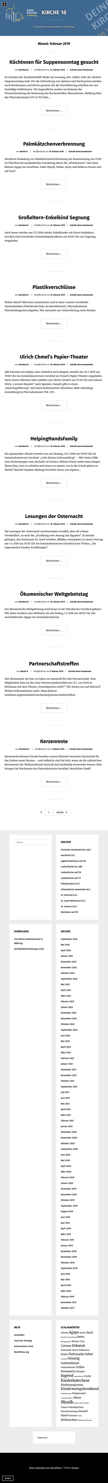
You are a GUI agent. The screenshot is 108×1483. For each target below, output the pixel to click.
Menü (8, 1478)
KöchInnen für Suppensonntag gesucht (54, 62)
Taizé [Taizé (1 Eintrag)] (80, 1416)
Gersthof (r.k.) (68, 855)
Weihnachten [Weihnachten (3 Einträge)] (69, 1419)
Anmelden (19, 1335)
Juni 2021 (65, 1098)
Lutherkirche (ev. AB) (71, 866)
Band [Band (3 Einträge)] (89, 1332)
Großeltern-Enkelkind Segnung (53, 217)
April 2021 (66, 1109)
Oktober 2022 (68, 1024)
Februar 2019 (67, 1239)
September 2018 (69, 1268)
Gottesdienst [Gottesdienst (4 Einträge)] (70, 1363)
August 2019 (67, 1211)
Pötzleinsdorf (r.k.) (70, 883)
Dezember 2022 (69, 1012)
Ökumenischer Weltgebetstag (54, 594)
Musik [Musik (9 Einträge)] (67, 1402)
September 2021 (69, 1086)
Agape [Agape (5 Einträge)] (74, 1332)
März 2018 (66, 1291)
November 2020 (69, 1137)
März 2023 (66, 996)
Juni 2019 (65, 1217)
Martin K (24, 151)
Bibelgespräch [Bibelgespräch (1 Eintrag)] (66, 1342)
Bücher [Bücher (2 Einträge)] (75, 1341)
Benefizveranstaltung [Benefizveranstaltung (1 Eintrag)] (68, 1337)
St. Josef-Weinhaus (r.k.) (73, 900)
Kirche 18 (54, 12)
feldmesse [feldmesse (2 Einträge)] (84, 1350)
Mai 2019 (65, 1223)
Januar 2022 (67, 1064)
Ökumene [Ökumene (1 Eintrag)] (88, 1420)
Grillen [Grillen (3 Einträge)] (80, 1367)
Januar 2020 (67, 1183)
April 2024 (66, 950)
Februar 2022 (67, 1058)
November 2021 (69, 1075)
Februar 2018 (67, 1296)
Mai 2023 (65, 984)
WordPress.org (21, 1352)
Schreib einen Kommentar (81, 70)
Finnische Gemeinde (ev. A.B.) (76, 849)
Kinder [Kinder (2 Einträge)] (87, 1376)
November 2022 (69, 1018)
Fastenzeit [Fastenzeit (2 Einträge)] (66, 1350)
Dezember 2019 (68, 1188)
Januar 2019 (67, 1245)
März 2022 (66, 1052)
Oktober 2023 (68, 973)
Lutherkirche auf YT (71, 878)
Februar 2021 (67, 1120)
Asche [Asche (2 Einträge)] (82, 1332)
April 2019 (66, 1228)
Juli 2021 (65, 1092)
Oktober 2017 (67, 1308)
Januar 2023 (67, 1007)
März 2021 (66, 1115)
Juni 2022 (65, 1035)
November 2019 (69, 1194)
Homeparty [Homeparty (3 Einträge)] (68, 1371)
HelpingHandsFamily (54, 439)
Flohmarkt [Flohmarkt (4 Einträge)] (76, 1354)
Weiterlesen (56, 112)
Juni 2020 (65, 1154)
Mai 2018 (65, 1279)
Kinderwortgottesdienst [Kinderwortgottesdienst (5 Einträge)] (80, 1389)
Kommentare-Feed (23, 1346)
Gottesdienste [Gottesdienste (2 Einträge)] (68, 1367)
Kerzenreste (54, 741)
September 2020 (69, 1149)
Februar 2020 (67, 1177)
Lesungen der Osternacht (54, 516)
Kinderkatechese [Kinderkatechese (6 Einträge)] (75, 1380)
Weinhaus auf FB (69, 912)
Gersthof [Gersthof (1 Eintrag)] (64, 1359)
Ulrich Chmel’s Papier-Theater (54, 357)
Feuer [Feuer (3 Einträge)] (64, 1354)
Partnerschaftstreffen (54, 664)
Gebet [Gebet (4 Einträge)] (89, 1354)
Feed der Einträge (23, 1340)
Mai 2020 (65, 1160)
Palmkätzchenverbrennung (54, 144)
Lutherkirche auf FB (71, 872)
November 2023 (69, 967)
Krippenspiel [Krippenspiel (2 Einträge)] (79, 1393)
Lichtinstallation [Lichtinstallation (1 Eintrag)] (67, 1398)
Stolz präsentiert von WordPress (45, 1467)
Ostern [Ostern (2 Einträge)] (64, 1407)
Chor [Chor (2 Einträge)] (82, 1341)
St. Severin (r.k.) (69, 906)
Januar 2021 (67, 1126)
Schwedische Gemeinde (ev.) (75, 889)
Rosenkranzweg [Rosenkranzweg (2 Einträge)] (69, 1411)
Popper (75, 1467)
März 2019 (66, 1234)
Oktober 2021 (67, 1081)
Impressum (42, 1437)
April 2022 (66, 1047)
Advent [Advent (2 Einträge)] (64, 1332)
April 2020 (66, 1166)
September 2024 (69, 939)
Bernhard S (24, 70)
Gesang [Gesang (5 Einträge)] (74, 1358)
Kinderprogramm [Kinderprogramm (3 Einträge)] (72, 1384)
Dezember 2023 (69, 961)
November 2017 (69, 1302)
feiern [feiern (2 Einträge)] (75, 1350)
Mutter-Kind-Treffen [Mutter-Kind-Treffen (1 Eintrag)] (81, 1403)
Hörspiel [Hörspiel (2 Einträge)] (80, 1371)
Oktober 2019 (68, 1200)
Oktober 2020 (68, 1143)
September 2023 (69, 978)
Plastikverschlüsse (54, 287)
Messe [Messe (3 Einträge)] (77, 1397)
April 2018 (66, 1285)
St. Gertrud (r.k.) (69, 895)
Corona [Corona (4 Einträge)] (66, 1346)
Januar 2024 (67, 956)
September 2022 (69, 1030)
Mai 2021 (65, 1103)
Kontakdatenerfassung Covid (29, 949)
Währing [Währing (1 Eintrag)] (81, 1420)
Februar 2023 (67, 1001)
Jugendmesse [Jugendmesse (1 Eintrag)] (79, 1376)
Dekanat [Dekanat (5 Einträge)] (78, 1346)
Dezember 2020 (69, 1132)
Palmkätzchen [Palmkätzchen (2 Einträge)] (76, 1407)
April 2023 (66, 990)
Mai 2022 (65, 1041)
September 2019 (69, 1206)
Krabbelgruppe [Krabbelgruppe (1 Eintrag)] (66, 1393)
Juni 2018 (65, 1274)
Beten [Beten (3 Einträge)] (80, 1336)
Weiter (60, 812)
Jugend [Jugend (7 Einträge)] (67, 1375)
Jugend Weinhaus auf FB (73, 861)
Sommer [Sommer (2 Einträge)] (72, 1415)
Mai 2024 (65, 944)
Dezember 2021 (68, 1069)
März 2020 (66, 1171)
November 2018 (69, 1257)
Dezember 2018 (69, 1251)
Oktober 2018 (68, 1262)
